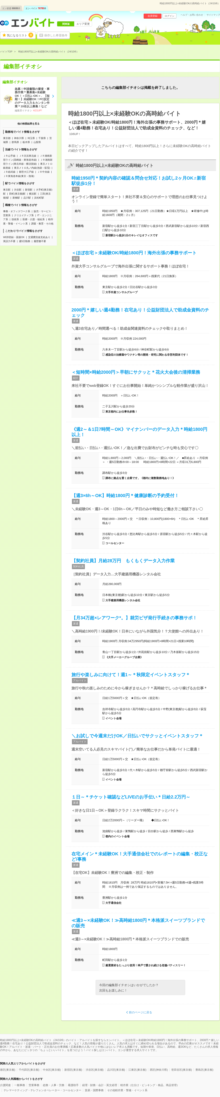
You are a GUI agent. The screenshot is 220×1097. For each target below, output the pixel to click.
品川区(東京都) (116, 1069)
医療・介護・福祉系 (34, 219)
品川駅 (27, 197)
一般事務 (19, 1085)
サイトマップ (213, 15)
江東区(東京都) (137, 1069)
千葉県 (42, 138)
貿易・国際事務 (94, 1090)
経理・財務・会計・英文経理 (99, 1085)
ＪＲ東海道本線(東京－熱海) (18, 176)
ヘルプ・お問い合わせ (192, 15)
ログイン (169, 16)
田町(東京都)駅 (17, 193)
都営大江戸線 (26, 171)
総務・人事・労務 (53, 1085)
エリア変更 (83, 23)
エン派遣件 (11, 8)
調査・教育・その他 (42, 223)
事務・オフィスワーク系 (16, 211)
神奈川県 (19, 138)
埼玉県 (31, 138)
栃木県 (26, 142)
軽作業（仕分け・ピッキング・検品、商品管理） (149, 1085)
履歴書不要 (40, 241)
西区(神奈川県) (159, 1069)
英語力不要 (9, 241)
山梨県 (37, 142)
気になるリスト (20, 35)
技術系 (15, 219)
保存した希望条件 (55, 35)
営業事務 (34, 1085)
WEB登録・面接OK (14, 237)
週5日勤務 (24, 241)
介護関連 (5, 1085)
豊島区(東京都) (204, 1069)
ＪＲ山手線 (9, 155)
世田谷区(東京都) (181, 1069)
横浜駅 (32, 193)
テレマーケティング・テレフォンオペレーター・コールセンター (42, 1090)
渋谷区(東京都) (95, 1069)
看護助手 (73, 1085)
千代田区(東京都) (29, 1069)
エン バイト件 (35, 8)
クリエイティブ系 (24, 215)
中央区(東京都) (52, 1069)
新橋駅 (16, 197)
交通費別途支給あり (39, 237)
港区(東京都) (7, 1069)
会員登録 (152, 16)
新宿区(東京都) (73, 1069)
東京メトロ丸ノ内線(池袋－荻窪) (32, 167)
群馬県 (15, 142)
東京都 (6, 138)
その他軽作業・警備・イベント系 (127, 1090)
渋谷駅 (17, 189)
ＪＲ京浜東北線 (27, 155)
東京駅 (6, 189)
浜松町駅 (39, 197)
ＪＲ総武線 (9, 171)
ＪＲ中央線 (43, 171)
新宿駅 (28, 189)
